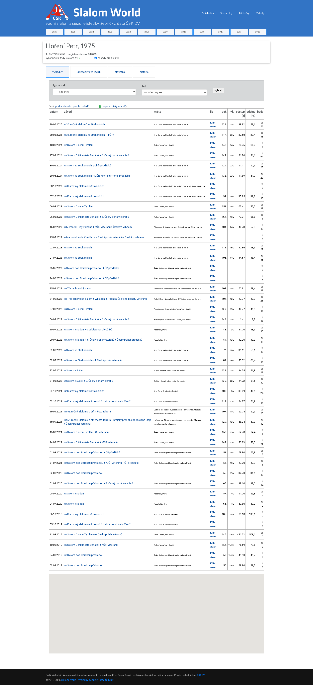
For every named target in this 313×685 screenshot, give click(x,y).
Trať (144, 86)
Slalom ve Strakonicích (78, 247)
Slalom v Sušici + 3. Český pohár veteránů (88, 380)
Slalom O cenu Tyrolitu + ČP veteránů (86, 432)
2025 (73, 32)
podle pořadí (80, 106)
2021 (147, 32)
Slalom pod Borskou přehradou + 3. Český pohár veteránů (98, 483)
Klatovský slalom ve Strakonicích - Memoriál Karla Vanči (97, 401)
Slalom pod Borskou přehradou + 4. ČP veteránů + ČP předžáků (101, 462)
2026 (54, 32)
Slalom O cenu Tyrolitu (78, 144)
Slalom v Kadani (74, 493)
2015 (257, 32)
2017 (220, 32)
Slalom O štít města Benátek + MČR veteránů (91, 442)
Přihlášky (244, 13)
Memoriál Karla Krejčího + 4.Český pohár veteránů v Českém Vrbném (104, 237)
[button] (133, 609)
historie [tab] (144, 71)
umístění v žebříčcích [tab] (89, 71)
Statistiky (226, 13)
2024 (91, 32)
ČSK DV (200, 675)
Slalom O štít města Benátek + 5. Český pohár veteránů (96, 216)
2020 (165, 32)
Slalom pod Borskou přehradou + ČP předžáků (91, 268)
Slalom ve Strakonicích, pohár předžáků (87, 165)
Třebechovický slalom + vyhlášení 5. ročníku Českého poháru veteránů (105, 298)
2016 (239, 32)
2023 (110, 32)
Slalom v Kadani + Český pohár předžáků (88, 329)
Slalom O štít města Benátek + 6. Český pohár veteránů (96, 155)
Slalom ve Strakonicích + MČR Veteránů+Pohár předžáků (97, 175)
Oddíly (260, 13)
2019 (183, 32)
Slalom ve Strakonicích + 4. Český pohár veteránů (93, 360)
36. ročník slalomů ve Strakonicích (84, 124)
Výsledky (208, 13)
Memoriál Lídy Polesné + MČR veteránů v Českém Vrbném (98, 226)
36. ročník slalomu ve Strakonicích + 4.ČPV (89, 134)
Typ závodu (59, 85)
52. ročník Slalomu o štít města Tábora (87, 411)
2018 (202, 32)
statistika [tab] (120, 71)
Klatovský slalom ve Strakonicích (84, 186)
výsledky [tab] (57, 71)
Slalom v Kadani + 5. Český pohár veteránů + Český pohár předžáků (103, 339)
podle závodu (63, 106)
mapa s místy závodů (114, 106)
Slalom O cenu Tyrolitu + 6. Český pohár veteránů (93, 534)
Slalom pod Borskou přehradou (83, 472)
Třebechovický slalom (78, 288)
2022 (128, 32)
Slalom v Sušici (73, 370)
